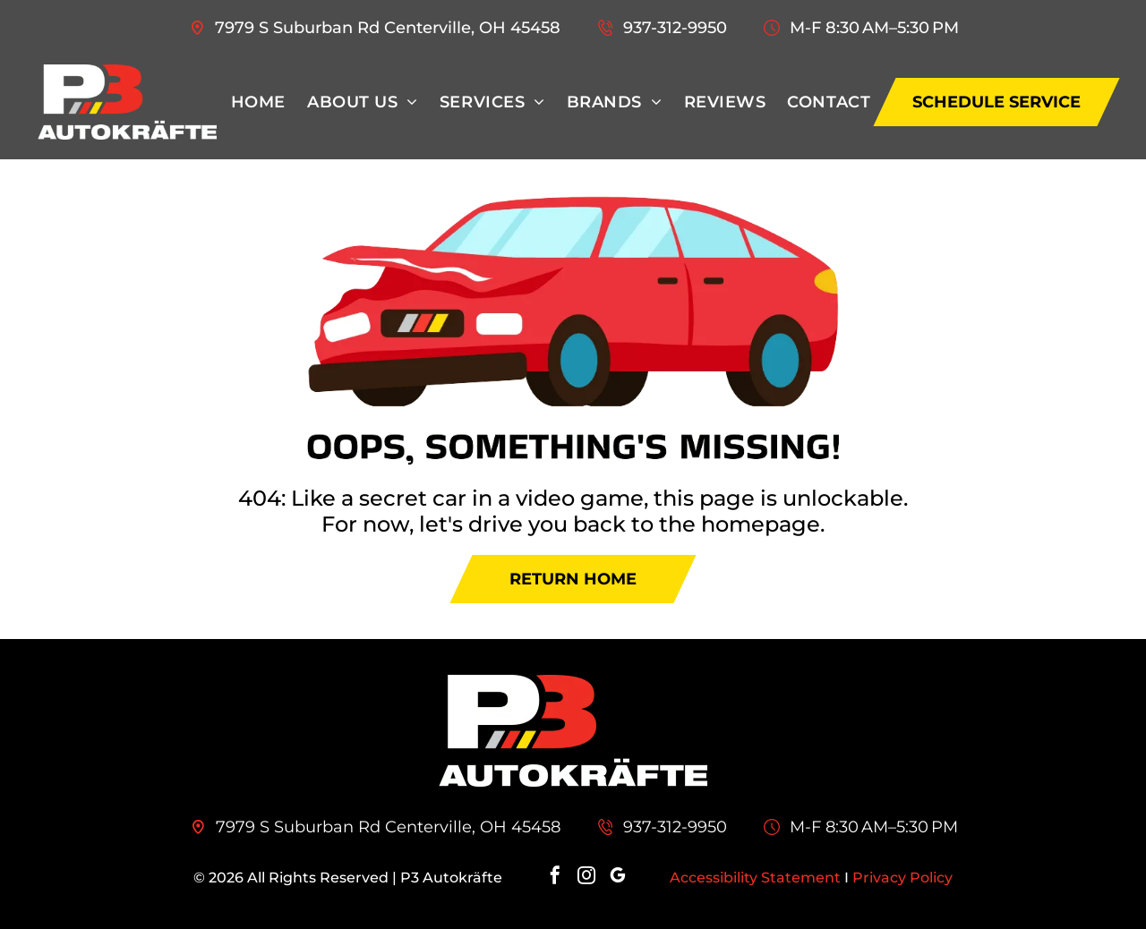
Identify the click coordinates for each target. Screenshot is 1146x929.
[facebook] (555, 877)
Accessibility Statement (755, 877)
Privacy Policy (902, 877)
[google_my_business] (617, 877)
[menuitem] (258, 102)
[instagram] (586, 877)
